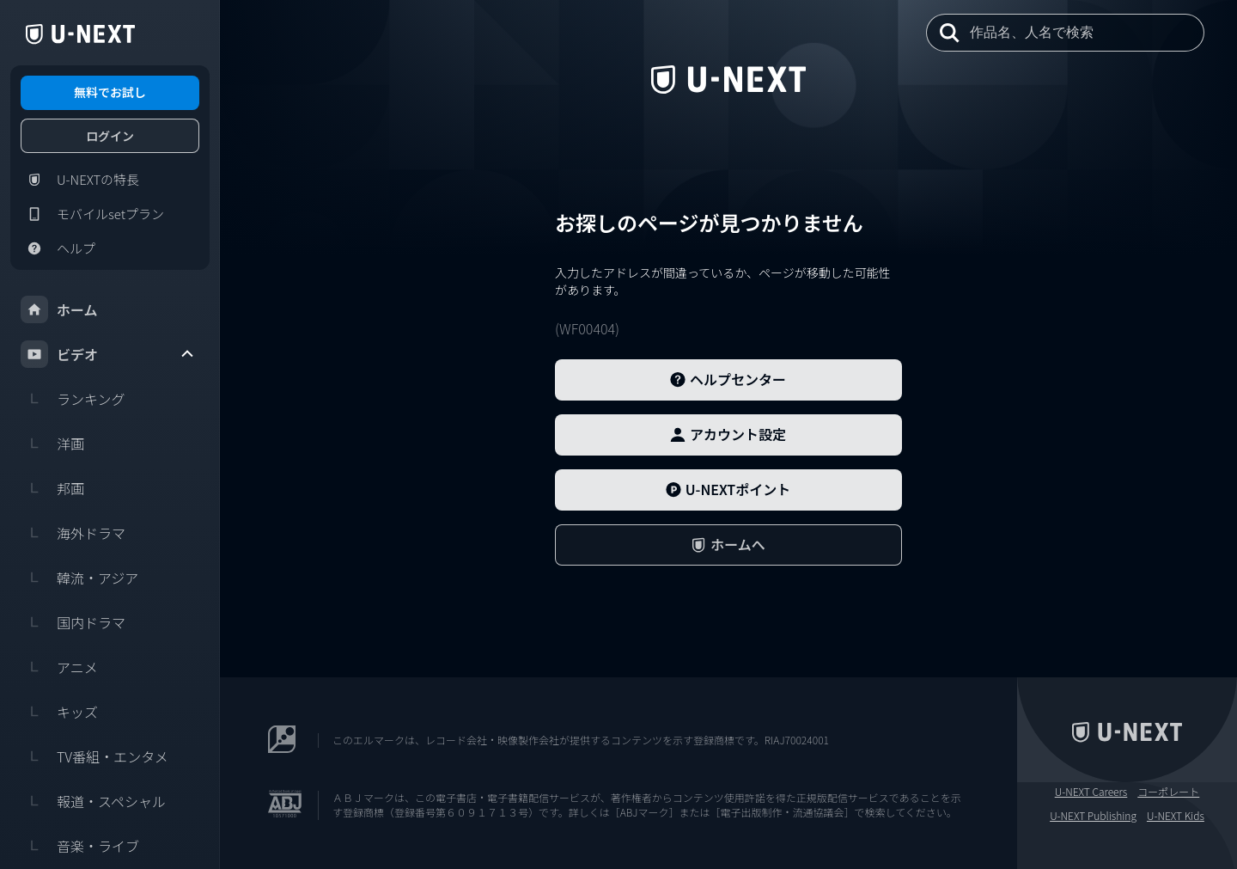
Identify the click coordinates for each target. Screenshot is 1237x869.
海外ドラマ (73, 533)
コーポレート (1168, 792)
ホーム (59, 309)
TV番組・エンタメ (94, 756)
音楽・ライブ (80, 846)
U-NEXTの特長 (80, 179)
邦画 (52, 488)
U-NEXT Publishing (1093, 816)
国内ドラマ (73, 622)
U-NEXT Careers (1091, 792)
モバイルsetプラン (92, 214)
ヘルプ (58, 248)
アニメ (59, 667)
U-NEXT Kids (1175, 816)
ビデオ (108, 354)
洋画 (52, 443)
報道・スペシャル (93, 801)
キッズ (59, 711)
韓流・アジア (79, 577)
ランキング (73, 399)
